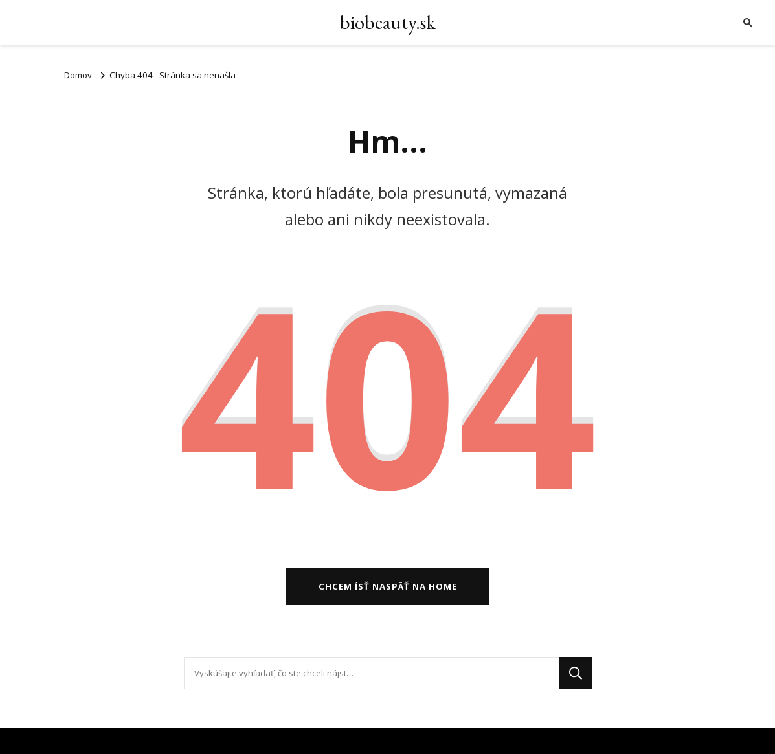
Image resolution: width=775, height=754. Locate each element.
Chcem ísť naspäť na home (388, 586)
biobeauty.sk (388, 22)
